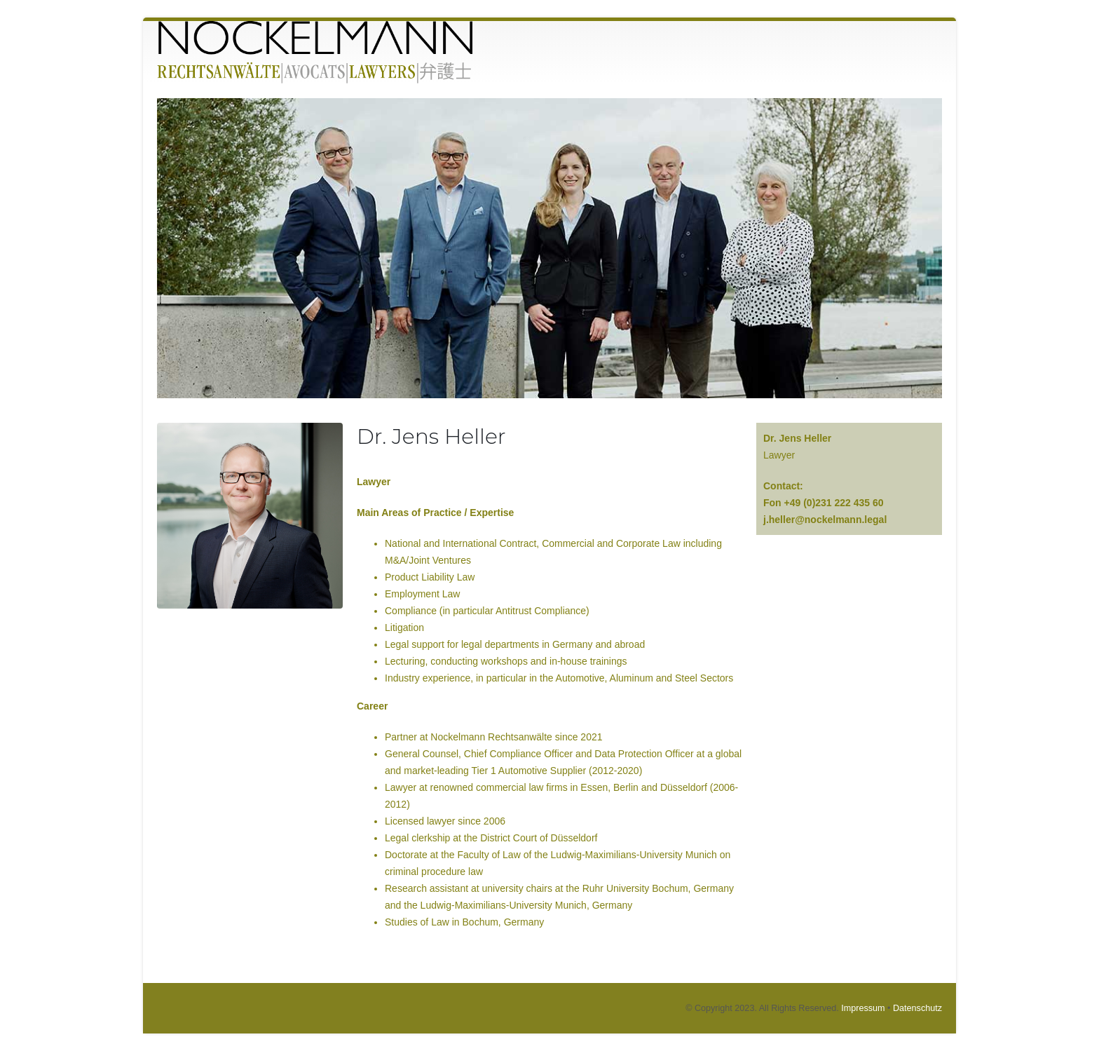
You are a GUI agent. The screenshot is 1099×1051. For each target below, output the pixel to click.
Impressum (863, 1008)
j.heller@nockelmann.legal (825, 519)
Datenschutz (917, 1008)
